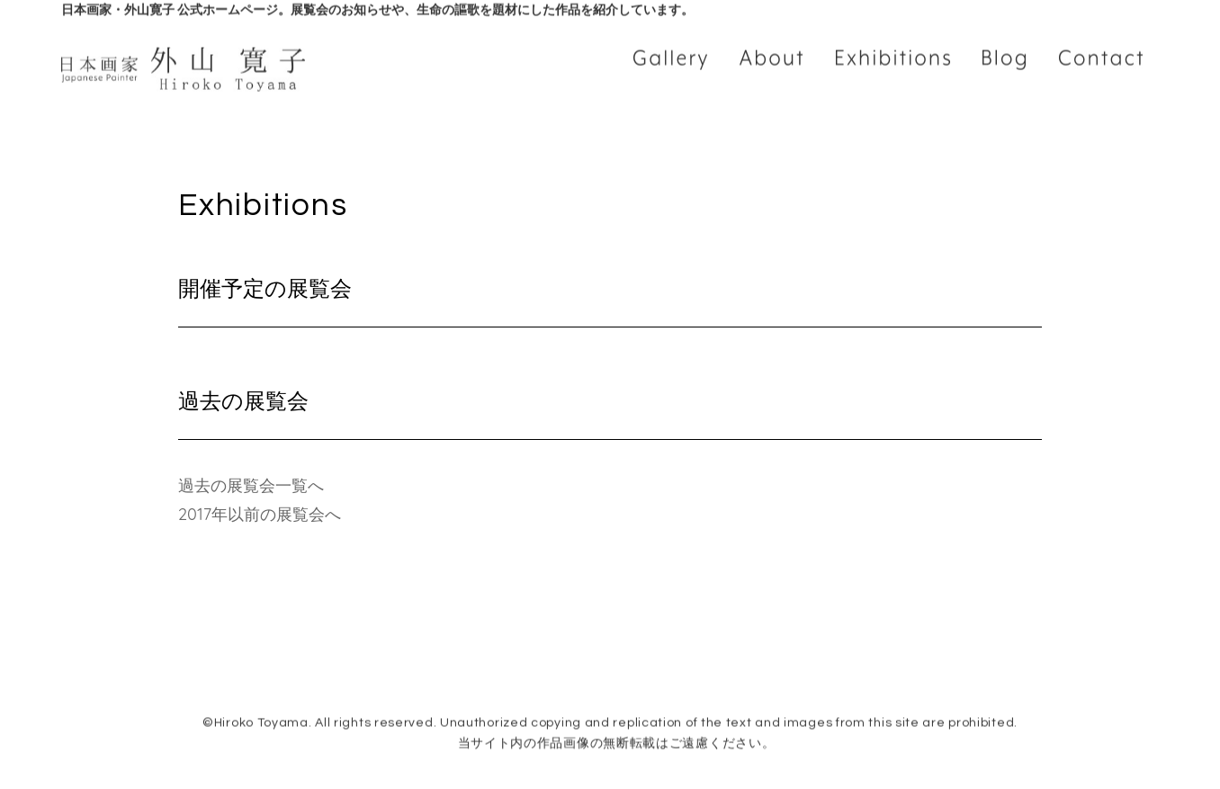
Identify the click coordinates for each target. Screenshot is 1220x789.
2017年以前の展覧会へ (259, 514)
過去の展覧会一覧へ (251, 485)
